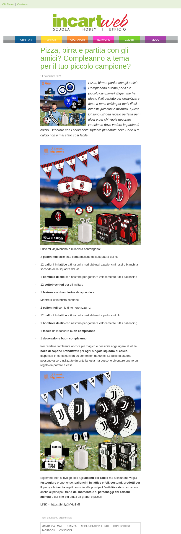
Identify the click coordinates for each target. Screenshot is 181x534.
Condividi (65, 530)
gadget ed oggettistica (59, 517)
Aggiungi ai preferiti (95, 526)
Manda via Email (52, 526)
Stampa (72, 526)
